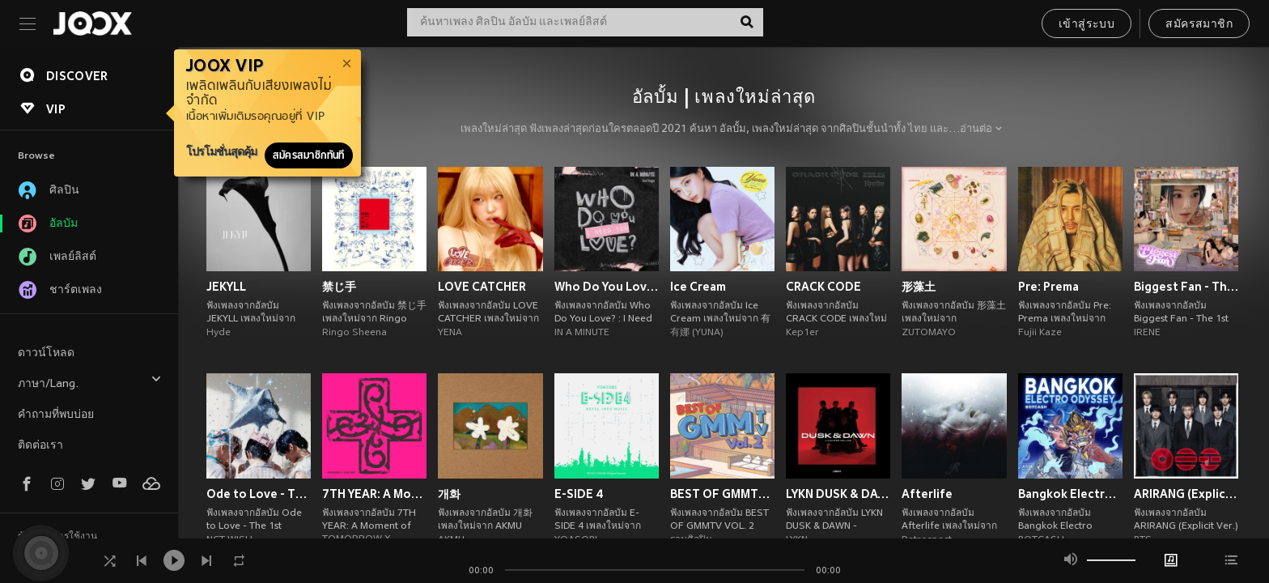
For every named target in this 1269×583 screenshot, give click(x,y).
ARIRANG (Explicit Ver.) (1186, 493)
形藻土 (919, 286)
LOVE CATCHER (482, 286)
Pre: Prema (1048, 286)
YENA (450, 332)
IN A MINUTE (581, 332)
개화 (449, 493)
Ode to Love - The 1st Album (258, 493)
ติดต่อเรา (40, 446)
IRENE (1147, 332)
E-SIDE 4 (579, 493)
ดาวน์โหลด (46, 353)
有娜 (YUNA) (697, 332)
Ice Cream (698, 286)
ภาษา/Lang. (90, 381)
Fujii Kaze (1040, 332)
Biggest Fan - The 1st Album (1186, 286)
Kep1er (802, 332)
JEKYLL (226, 286)
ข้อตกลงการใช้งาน (57, 537)
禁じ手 (339, 286)
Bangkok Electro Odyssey (1070, 493)
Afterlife (927, 493)
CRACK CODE (823, 286)
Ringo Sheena (354, 332)
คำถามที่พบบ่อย (56, 415)
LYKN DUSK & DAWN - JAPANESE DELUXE (838, 493)
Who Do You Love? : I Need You (606, 286)
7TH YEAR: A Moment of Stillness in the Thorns (374, 493)
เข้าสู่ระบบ (1086, 25)
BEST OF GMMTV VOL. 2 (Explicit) (722, 493)
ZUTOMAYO (929, 332)
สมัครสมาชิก (1199, 25)
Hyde (218, 332)
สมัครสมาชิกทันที (309, 155)
